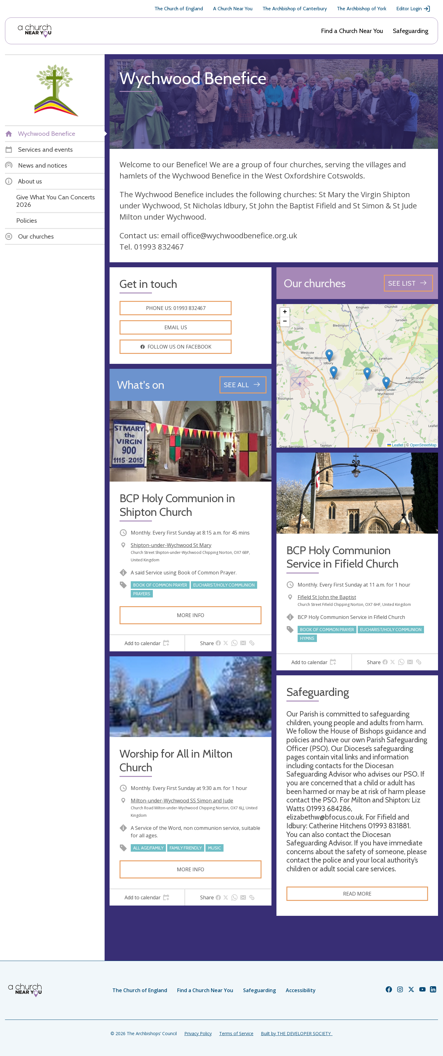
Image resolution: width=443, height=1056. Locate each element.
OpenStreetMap (423, 445)
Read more (357, 893)
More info (190, 615)
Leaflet (395, 445)
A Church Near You (232, 9)
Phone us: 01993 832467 (175, 308)
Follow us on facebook (175, 346)
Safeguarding (410, 31)
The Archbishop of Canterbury (294, 9)
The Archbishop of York (361, 9)
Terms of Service (236, 1033)
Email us (175, 327)
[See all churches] (408, 283)
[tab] (147, 643)
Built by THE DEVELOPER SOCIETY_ (296, 1033)
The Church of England (178, 9)
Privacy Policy (198, 1033)
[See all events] (242, 384)
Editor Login (413, 8)
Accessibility (301, 990)
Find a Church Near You (352, 31)
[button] (333, 372)
